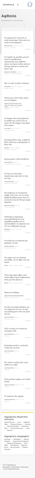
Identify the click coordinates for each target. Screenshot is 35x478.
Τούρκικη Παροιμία (9, 385)
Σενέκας (6, 147)
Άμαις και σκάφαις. (11, 292)
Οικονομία (18, 229)
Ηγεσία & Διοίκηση (12, 426)
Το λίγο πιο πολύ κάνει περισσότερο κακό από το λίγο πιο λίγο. (16, 175)
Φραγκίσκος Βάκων (9, 205)
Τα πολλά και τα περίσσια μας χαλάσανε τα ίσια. (16, 241)
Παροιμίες (7, 108)
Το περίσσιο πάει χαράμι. (14, 396)
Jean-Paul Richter (9, 181)
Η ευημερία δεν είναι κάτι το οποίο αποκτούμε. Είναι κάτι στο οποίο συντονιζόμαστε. (17, 40)
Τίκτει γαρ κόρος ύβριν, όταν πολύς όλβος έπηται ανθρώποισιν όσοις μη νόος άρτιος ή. (17, 277)
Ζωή (19, 422)
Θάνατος (9, 430)
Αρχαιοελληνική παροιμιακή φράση (13, 295)
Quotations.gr (8, 4)
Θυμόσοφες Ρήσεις (9, 130)
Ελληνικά (16, 469)
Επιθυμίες (17, 147)
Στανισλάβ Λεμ (8, 162)
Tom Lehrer (7, 128)
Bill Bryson (7, 229)
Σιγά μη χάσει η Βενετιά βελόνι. (16, 159)
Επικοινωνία (24, 467)
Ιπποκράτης (7, 86)
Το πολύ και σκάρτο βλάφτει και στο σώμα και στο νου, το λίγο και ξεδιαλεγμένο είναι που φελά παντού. (17, 310)
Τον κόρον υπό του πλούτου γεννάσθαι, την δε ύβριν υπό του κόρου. (16, 259)
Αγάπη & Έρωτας (9, 422)
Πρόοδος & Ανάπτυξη (10, 73)
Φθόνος (18, 128)
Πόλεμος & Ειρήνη (16, 424)
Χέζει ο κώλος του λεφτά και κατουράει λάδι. (15, 329)
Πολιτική (27, 424)
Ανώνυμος (7, 439)
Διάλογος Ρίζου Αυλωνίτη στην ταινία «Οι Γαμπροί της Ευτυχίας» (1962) (13, 105)
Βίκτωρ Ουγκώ (15, 447)
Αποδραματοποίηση (9, 164)
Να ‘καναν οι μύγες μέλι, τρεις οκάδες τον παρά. (16, 363)
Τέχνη (28, 428)
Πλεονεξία (7, 248)
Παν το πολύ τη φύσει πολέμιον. (16, 83)
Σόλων (6, 265)
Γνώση (6, 207)
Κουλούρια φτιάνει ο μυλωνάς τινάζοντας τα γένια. (16, 346)
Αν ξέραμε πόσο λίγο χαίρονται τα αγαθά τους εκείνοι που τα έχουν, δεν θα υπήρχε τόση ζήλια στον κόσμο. (17, 121)
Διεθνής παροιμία (9, 246)
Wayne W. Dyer (8, 45)
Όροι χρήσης (7, 467)
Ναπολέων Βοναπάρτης (14, 443)
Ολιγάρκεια (7, 183)
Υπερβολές (20, 86)
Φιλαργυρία (7, 149)
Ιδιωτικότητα (16, 467)
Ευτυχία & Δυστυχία (17, 428)
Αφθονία (15, 45)
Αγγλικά (10, 469)
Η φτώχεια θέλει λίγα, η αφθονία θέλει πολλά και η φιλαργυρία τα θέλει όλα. (17, 142)
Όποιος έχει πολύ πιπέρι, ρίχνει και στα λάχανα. (16, 99)
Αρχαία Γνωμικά (8, 88)
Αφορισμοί (13, 47)
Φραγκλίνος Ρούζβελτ (10, 72)
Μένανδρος (17, 439)
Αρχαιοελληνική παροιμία (21, 441)
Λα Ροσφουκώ (14, 445)
